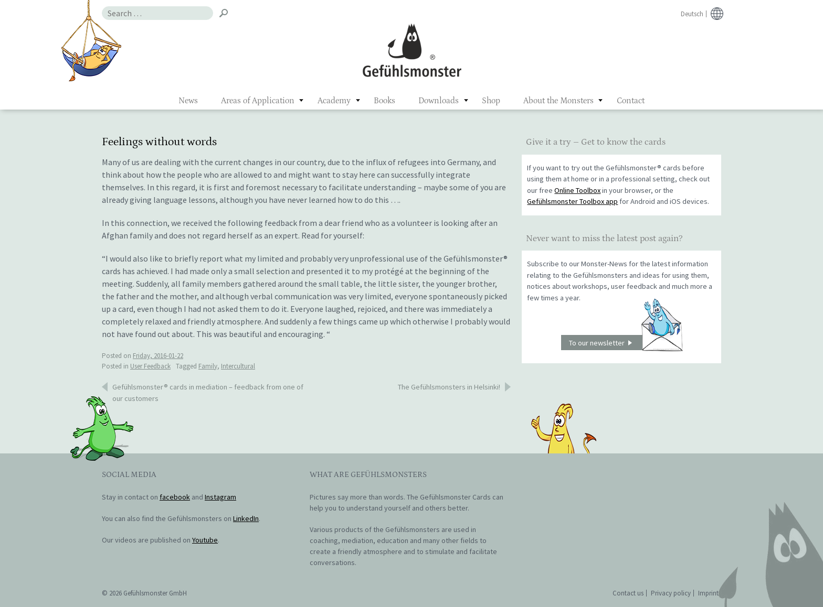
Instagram (220, 497)
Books (384, 100)
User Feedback (150, 366)
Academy (334, 100)
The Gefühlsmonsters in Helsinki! (449, 387)
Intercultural (238, 366)
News (188, 100)
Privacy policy (671, 593)
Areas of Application (257, 100)
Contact (631, 100)
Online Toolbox (577, 190)
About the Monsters (558, 100)
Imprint (708, 593)
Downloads (438, 100)
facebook (175, 497)
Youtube (205, 540)
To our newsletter (625, 342)
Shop (491, 100)
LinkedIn (246, 518)
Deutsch (692, 13)
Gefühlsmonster (411, 50)
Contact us (628, 593)
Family (207, 366)
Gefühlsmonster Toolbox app (572, 201)
